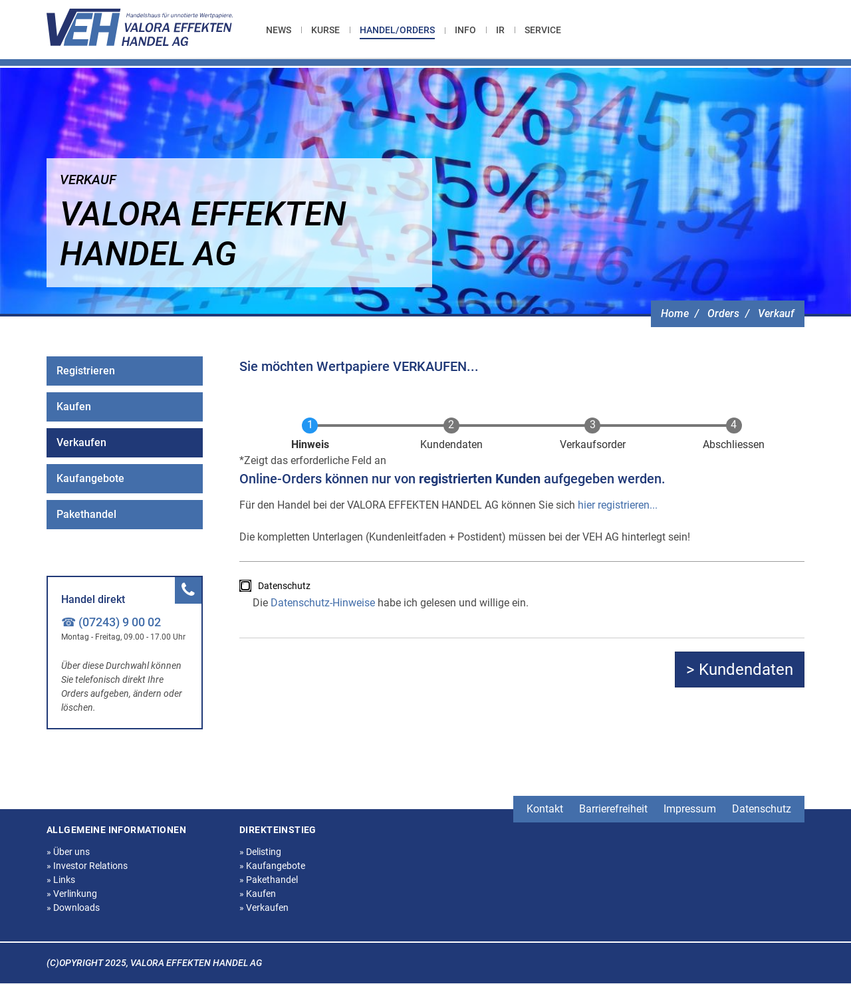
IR (500, 30)
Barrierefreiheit (613, 808)
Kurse (325, 30)
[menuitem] (283, 30)
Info (465, 30)
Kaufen (74, 406)
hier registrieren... (618, 505)
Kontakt (545, 808)
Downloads (73, 907)
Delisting (260, 851)
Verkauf (776, 313)
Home (675, 313)
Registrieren (86, 370)
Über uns (68, 851)
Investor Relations (87, 865)
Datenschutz (284, 585)
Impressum (690, 808)
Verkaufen (81, 442)
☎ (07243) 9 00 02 (111, 622)
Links (61, 879)
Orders (723, 313)
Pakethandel (86, 514)
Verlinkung (72, 893)
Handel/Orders (397, 30)
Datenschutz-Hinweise (323, 602)
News (278, 30)
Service (543, 30)
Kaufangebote (90, 478)
